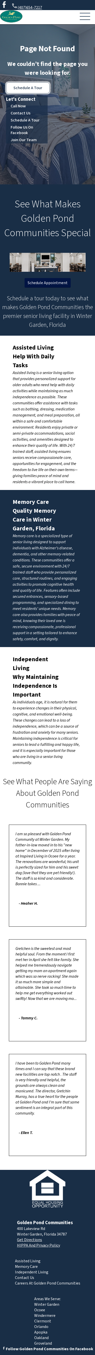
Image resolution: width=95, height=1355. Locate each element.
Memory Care (31, 502)
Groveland (43, 1343)
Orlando (41, 1326)
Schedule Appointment (48, 283)
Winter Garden (46, 1304)
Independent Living (31, 1272)
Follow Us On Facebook (22, 130)
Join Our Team (24, 140)
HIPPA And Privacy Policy (38, 1245)
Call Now (18, 106)
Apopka (40, 1332)
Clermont (42, 1321)
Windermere (44, 1315)
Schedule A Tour (27, 88)
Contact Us (20, 113)
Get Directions (29, 1240)
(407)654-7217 (26, 6)
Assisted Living (33, 347)
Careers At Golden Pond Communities (47, 1283)
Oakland (41, 1338)
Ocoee (39, 1310)
